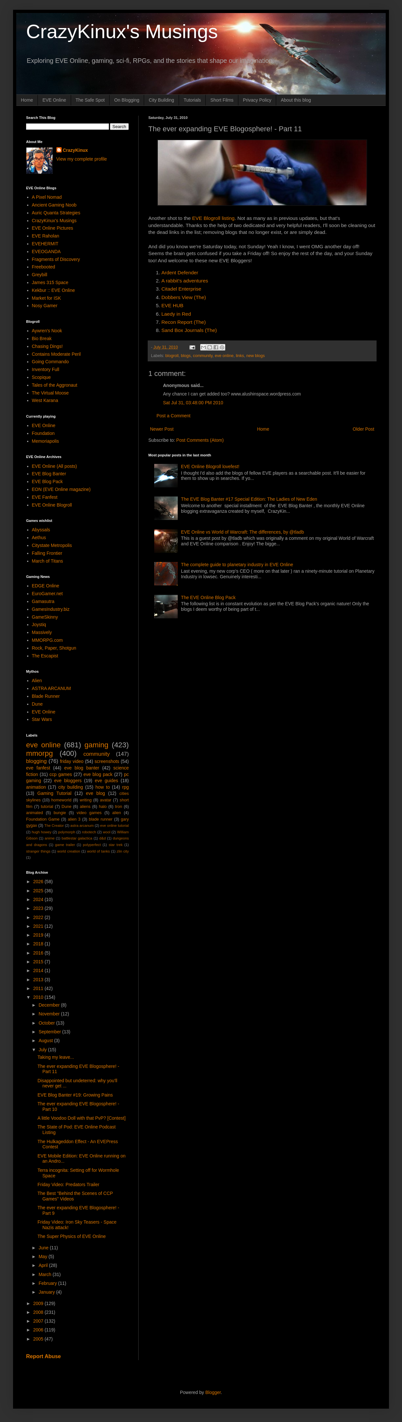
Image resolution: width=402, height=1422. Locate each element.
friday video (71, 761)
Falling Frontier (47, 553)
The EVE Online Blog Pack (208, 597)
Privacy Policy (257, 100)
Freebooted (43, 266)
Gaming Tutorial (54, 793)
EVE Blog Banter (49, 473)
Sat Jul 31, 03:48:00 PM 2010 (193, 402)
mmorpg (39, 753)
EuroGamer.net (47, 593)
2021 (39, 926)
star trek (116, 845)
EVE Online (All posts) (54, 466)
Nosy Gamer (45, 305)
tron (118, 806)
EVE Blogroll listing (213, 218)
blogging (36, 761)
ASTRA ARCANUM (51, 688)
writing (86, 800)
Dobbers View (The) (183, 297)
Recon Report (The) (183, 322)
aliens (85, 806)
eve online (224, 355)
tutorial (47, 806)
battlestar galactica (77, 838)
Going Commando (50, 361)
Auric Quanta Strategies (56, 212)
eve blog (95, 793)
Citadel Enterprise (181, 289)
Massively (42, 632)
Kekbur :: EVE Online (53, 290)
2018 (39, 943)
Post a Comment (173, 415)
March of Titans (47, 561)
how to (103, 787)
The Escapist (45, 655)
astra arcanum (82, 825)
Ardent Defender (179, 272)
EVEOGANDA (46, 251)
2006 (39, 1329)
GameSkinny (45, 617)
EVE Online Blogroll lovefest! (210, 466)
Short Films (221, 100)
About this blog (296, 100)
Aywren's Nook (47, 330)
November (49, 1013)
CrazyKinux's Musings (122, 31)
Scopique (41, 377)
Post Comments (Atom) (200, 440)
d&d (102, 838)
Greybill (39, 274)
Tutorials (192, 100)
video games (89, 813)
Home (27, 100)
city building (70, 787)
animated (34, 813)
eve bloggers (68, 780)
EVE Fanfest (45, 497)
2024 (39, 899)
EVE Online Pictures (52, 228)
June (44, 1247)
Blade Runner (46, 696)
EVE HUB (172, 305)
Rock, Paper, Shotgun (54, 648)
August (46, 1040)
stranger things (38, 851)
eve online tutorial (114, 825)
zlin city (123, 851)
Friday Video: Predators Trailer (68, 1184)
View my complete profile (81, 159)
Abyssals (41, 529)
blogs (186, 355)
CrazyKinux (75, 150)
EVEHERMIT (45, 243)
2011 (39, 988)
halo (103, 806)
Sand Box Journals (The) (189, 330)
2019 (39, 935)
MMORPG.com (47, 640)
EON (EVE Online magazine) (61, 489)
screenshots (107, 761)
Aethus (39, 537)
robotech (89, 832)
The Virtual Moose (50, 392)
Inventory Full (45, 369)
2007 (39, 1321)
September (50, 1031)
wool (106, 832)
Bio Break (42, 338)
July (43, 1049)
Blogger (213, 1392)
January (47, 1292)
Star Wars (42, 719)
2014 (39, 970)
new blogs (255, 355)
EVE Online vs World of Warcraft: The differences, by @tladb (242, 532)
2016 (39, 952)
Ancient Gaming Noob (54, 205)
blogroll (172, 355)
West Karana (45, 400)
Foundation (43, 433)
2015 (39, 961)
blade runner (100, 819)
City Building (161, 100)
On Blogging (126, 100)
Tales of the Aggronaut (54, 385)
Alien (37, 680)
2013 (39, 979)
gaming (96, 745)
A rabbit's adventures (184, 280)
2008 (39, 1312)
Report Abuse (43, 1356)
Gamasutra (43, 601)
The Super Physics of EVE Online (71, 1236)
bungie (60, 813)
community (203, 355)
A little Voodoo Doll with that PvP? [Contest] (81, 1118)
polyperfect (92, 845)
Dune (37, 704)
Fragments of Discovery (56, 259)
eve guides (106, 780)
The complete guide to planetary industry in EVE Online (237, 564)
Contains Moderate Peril (56, 354)
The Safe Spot (90, 100)
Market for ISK (46, 298)
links (240, 355)
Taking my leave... (55, 1057)
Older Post (363, 429)
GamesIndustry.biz (51, 609)
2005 (39, 1339)
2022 (39, 917)
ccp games (61, 774)
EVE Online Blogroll (52, 505)
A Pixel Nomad (47, 197)
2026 (39, 881)
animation (36, 787)
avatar (106, 800)
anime (49, 838)
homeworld (61, 800)
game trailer (65, 845)
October (47, 1023)
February (48, 1283)
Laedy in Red (176, 314)
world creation (68, 851)
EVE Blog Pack (47, 481)
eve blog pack (97, 774)
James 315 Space (50, 282)
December (49, 1005)
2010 (39, 997)
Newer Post (161, 429)
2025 (39, 890)
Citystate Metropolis (52, 545)
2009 (39, 1303)
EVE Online (54, 100)
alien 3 (74, 819)
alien (116, 813)
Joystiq (39, 624)
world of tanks (98, 851)
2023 (39, 908)
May (43, 1256)
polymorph (66, 832)
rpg (125, 787)
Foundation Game (42, 819)
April (43, 1265)
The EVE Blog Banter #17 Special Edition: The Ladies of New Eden (249, 499)
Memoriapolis (45, 441)
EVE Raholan (45, 235)
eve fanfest (38, 767)
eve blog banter (81, 767)
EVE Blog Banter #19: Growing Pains (75, 1095)
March (45, 1274)
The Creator (54, 825)
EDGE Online (45, 585)
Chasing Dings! (47, 346)
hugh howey (42, 832)
